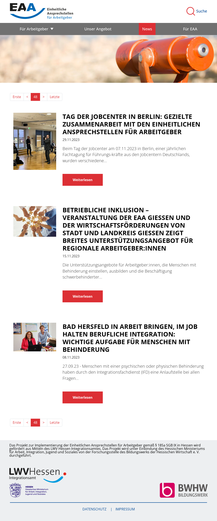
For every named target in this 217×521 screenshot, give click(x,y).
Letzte (55, 96)
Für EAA (190, 28)
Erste (17, 96)
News (147, 28)
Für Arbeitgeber (34, 28)
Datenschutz (94, 509)
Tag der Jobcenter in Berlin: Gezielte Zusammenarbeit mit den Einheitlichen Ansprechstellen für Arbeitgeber (131, 124)
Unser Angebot (97, 28)
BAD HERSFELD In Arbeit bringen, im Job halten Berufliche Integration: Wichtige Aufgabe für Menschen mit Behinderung (130, 338)
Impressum (125, 509)
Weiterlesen (83, 179)
